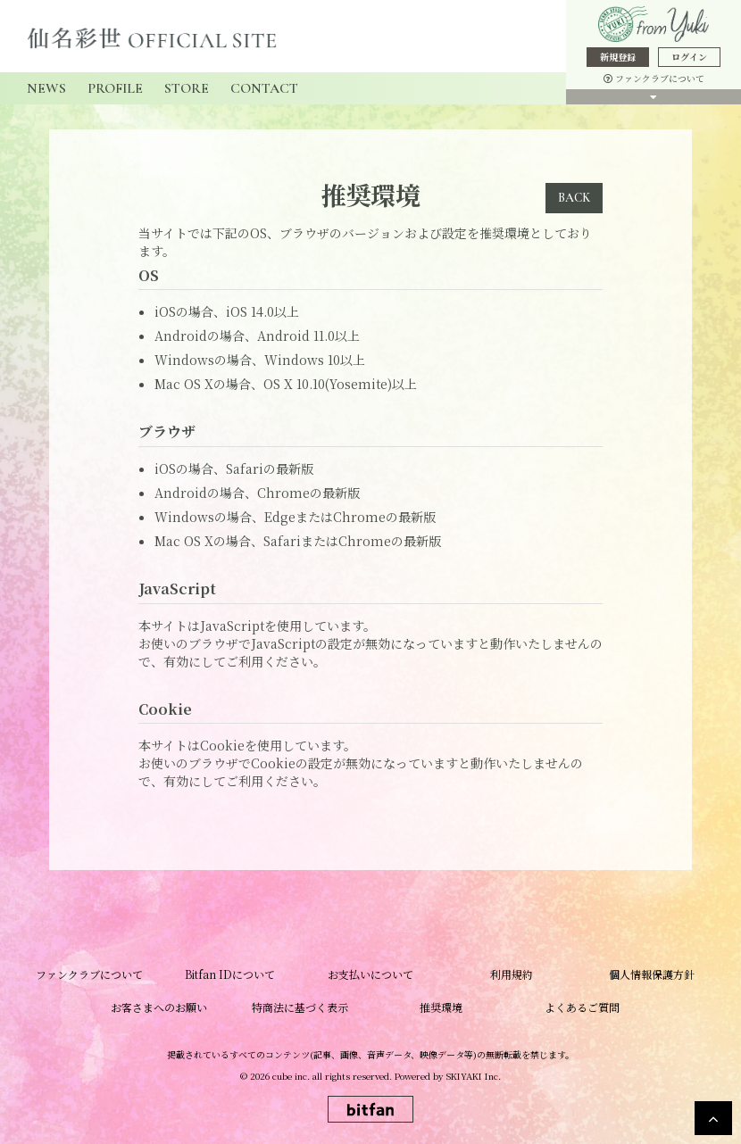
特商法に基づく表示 (300, 1007)
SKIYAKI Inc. (473, 1075)
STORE (186, 88)
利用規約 (511, 974)
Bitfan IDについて (230, 974)
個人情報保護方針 (652, 974)
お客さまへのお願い (159, 1007)
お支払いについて (370, 974)
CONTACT (264, 88)
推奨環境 (441, 1007)
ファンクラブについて (654, 78)
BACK (574, 197)
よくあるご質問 (582, 1007)
